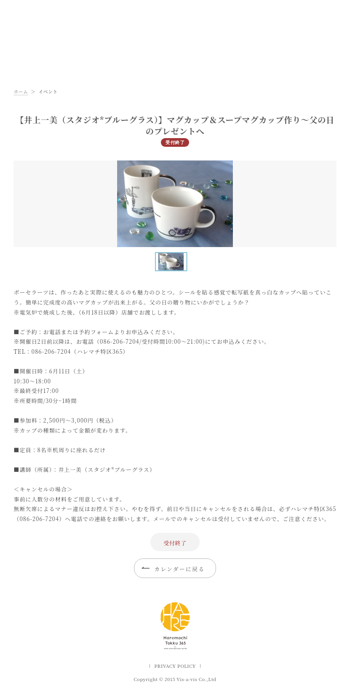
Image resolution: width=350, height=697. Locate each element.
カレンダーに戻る (179, 569)
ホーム (21, 91)
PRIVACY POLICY (175, 665)
